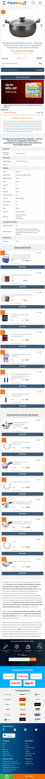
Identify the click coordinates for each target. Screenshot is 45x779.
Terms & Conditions (6, 753)
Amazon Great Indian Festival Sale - (11, 763)
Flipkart (31, 51)
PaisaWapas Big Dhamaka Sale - (10, 761)
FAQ (3, 747)
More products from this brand (22, 415)
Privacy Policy (5, 751)
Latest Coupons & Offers (30, 747)
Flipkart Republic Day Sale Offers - (11, 767)
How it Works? (5, 749)
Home (26, 743)
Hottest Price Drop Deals (30, 753)
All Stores (27, 745)
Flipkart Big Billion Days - (9, 765)
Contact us (29, 759)
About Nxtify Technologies (8, 755)
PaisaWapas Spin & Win (7, 771)
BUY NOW (29, 776)
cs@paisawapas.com (29, 763)
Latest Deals (27, 751)
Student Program (28, 755)
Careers (26, 749)
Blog (3, 745)
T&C (3, 66)
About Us (4, 743)
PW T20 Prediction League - (9, 769)
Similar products (22, 248)
